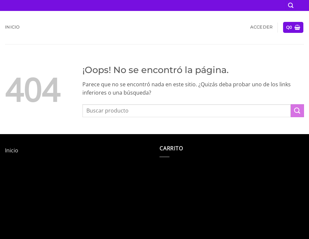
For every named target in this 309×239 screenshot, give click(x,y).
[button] (290, 5)
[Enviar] (297, 110)
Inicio (12, 27)
